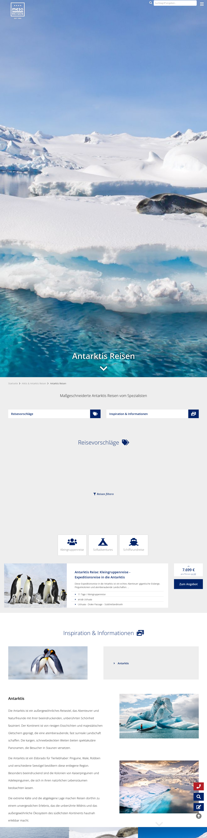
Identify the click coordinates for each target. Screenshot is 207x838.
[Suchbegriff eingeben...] (175, 3)
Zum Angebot (188, 584)
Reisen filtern (103, 494)
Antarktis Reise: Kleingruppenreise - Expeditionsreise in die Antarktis (102, 574)
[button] (159, 824)
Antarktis (123, 663)
